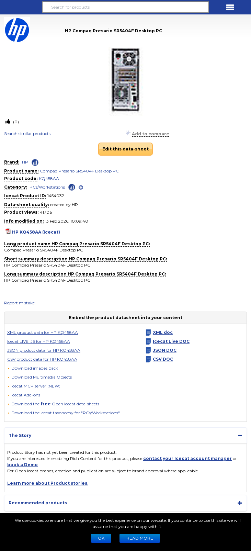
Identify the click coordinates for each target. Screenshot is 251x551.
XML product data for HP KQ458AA (42, 332)
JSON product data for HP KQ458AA (43, 350)
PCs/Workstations (47, 187)
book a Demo (22, 464)
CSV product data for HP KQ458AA (42, 359)
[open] (81, 187)
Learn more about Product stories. (47, 483)
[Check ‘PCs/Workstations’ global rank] (72, 186)
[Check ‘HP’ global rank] (35, 162)
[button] (21, 7)
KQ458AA (49, 178)
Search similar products (27, 133)
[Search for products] (125, 7)
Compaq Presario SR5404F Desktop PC (79, 170)
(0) (15, 121)
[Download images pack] (32, 368)
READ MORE (139, 538)
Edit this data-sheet (125, 148)
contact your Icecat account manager (187, 458)
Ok (101, 538)
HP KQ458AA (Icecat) (36, 232)
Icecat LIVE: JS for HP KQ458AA (38, 341)
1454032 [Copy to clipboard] (55, 195)
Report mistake (19, 302)
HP (25, 162)
